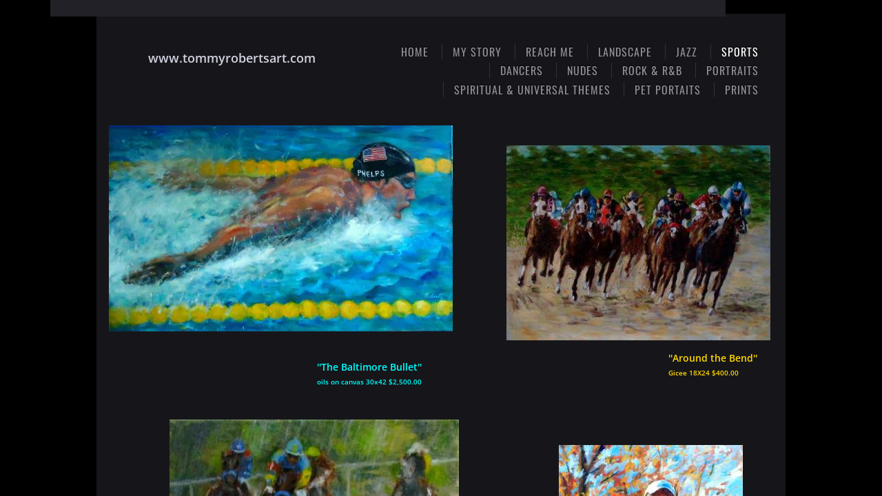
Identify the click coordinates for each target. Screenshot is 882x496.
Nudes (582, 70)
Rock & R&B (652, 70)
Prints (742, 89)
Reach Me (550, 51)
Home (415, 51)
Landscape (625, 51)
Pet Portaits (668, 89)
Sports (740, 51)
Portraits (732, 70)
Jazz (686, 51)
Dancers (521, 70)
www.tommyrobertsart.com (232, 58)
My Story (477, 51)
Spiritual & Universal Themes (532, 89)
